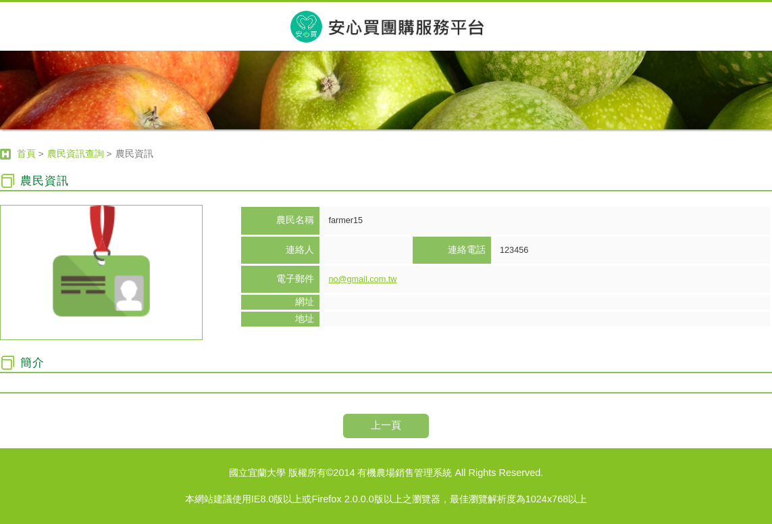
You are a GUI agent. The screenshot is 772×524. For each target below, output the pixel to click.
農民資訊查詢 (75, 154)
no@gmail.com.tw (362, 279)
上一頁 (386, 425)
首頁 (26, 154)
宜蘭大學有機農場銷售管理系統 (386, 26)
